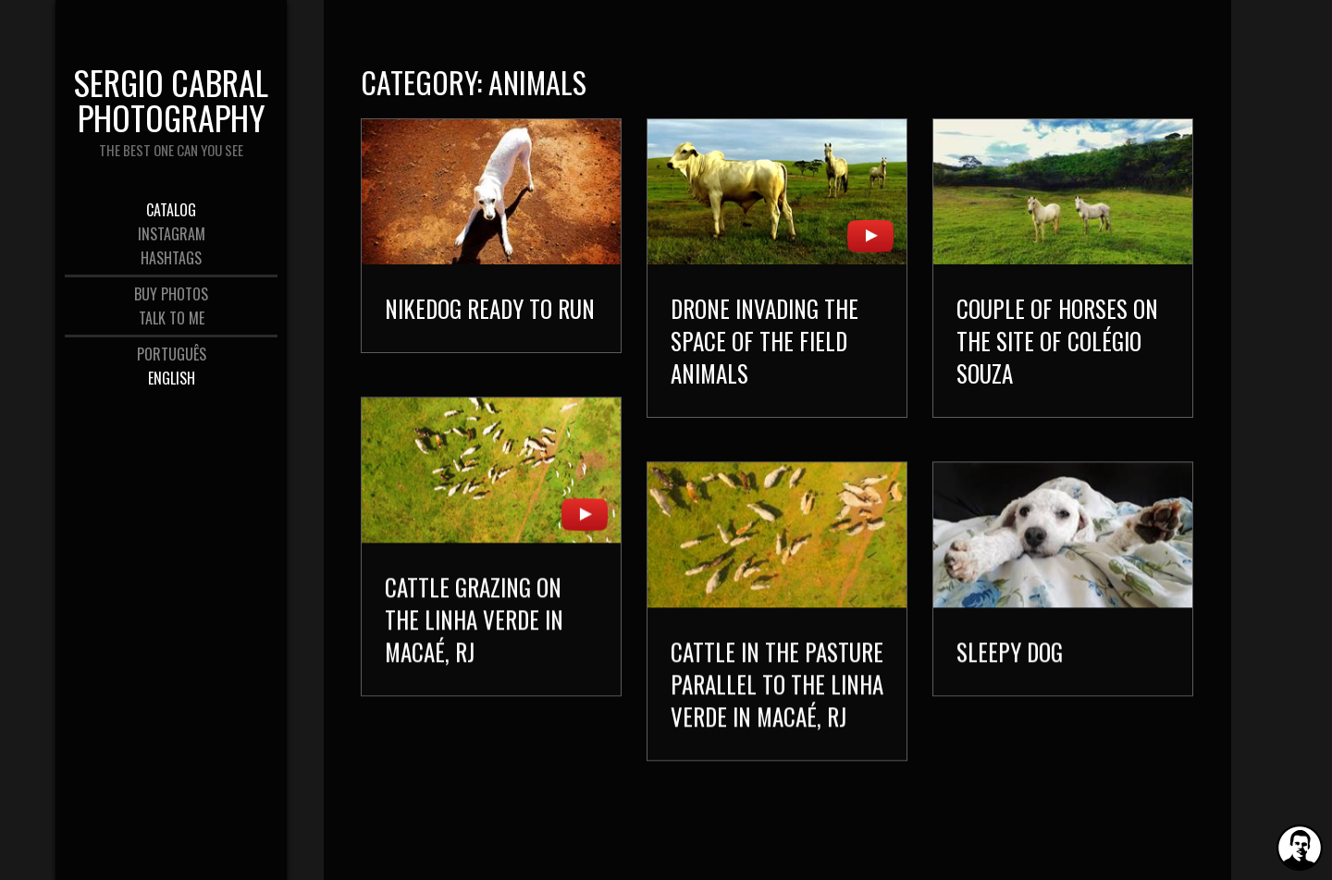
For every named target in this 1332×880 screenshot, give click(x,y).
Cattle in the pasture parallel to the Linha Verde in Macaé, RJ (777, 683)
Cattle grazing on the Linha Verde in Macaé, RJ (474, 618)
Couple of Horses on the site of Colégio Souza (1057, 340)
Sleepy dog (1009, 651)
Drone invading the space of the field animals (764, 340)
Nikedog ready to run (490, 308)
